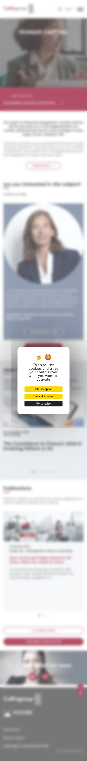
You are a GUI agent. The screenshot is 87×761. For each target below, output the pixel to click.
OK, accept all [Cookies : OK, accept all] (43, 389)
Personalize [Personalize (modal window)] (43, 403)
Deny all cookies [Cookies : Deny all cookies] (44, 396)
